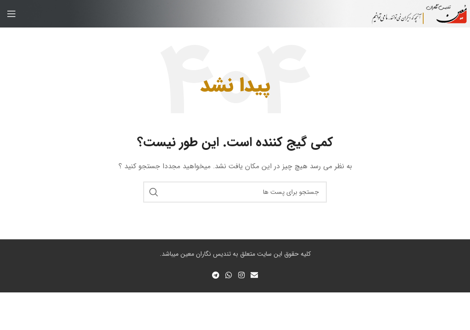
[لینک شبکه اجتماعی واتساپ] (229, 275)
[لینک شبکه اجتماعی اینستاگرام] (241, 275)
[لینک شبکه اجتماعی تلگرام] (215, 275)
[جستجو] (235, 192)
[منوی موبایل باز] (11, 14)
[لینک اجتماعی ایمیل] (254, 275)
